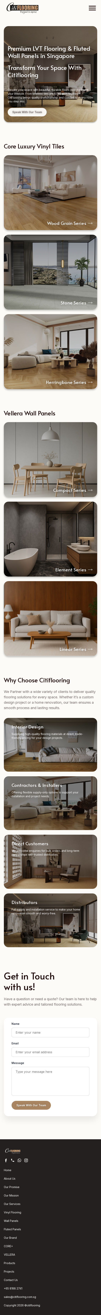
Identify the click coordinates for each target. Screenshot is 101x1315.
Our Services (12, 1204)
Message (18, 1063)
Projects (9, 1271)
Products (9, 1263)
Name (15, 1023)
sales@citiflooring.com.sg (20, 1296)
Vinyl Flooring (12, 1212)
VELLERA (9, 1254)
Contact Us (11, 1280)
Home (7, 1170)
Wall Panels (11, 1220)
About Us (9, 1178)
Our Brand (10, 1237)
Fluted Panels (12, 1229)
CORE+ (8, 1246)
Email (15, 1043)
